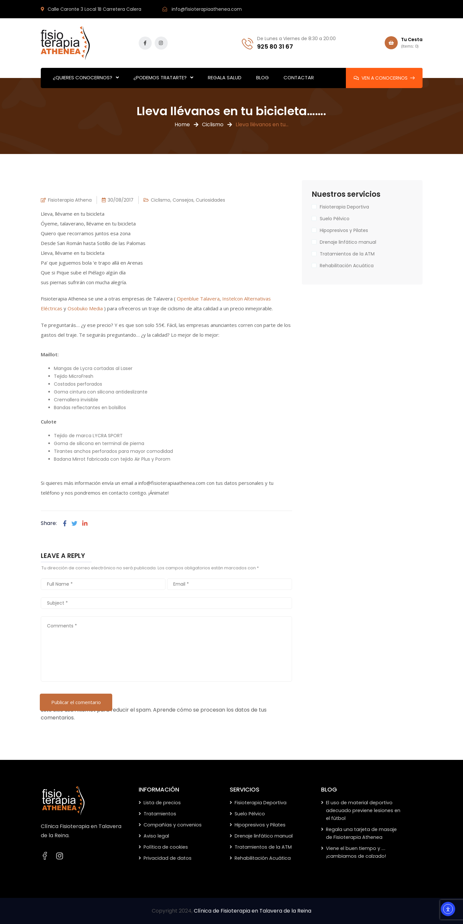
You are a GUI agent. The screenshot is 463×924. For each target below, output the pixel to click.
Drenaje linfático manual (348, 242)
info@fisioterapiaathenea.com (207, 9)
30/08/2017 (120, 200)
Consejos (183, 200)
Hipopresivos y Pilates (344, 230)
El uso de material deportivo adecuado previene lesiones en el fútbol (363, 810)
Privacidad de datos (168, 858)
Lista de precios (162, 802)
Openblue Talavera (198, 298)
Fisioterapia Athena (70, 200)
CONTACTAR (299, 77)
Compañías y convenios (173, 825)
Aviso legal (156, 836)
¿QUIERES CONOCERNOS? (82, 77)
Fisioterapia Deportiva (344, 207)
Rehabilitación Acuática (347, 265)
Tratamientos (160, 813)
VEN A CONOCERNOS (384, 78)
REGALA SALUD (224, 77)
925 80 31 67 (275, 46)
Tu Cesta (404, 43)
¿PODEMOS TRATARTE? (160, 77)
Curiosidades (210, 200)
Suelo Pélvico (334, 218)
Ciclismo (213, 124)
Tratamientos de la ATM (347, 254)
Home (182, 124)
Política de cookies (166, 847)
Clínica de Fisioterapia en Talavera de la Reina (252, 911)
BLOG (262, 77)
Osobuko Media (85, 308)
